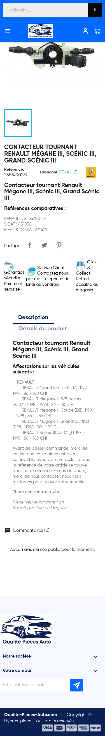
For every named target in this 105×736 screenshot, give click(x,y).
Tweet (44, 245)
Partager (29, 245)
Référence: (14, 169)
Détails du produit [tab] (43, 329)
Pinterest (58, 245)
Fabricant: (49, 172)
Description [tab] (33, 318)
